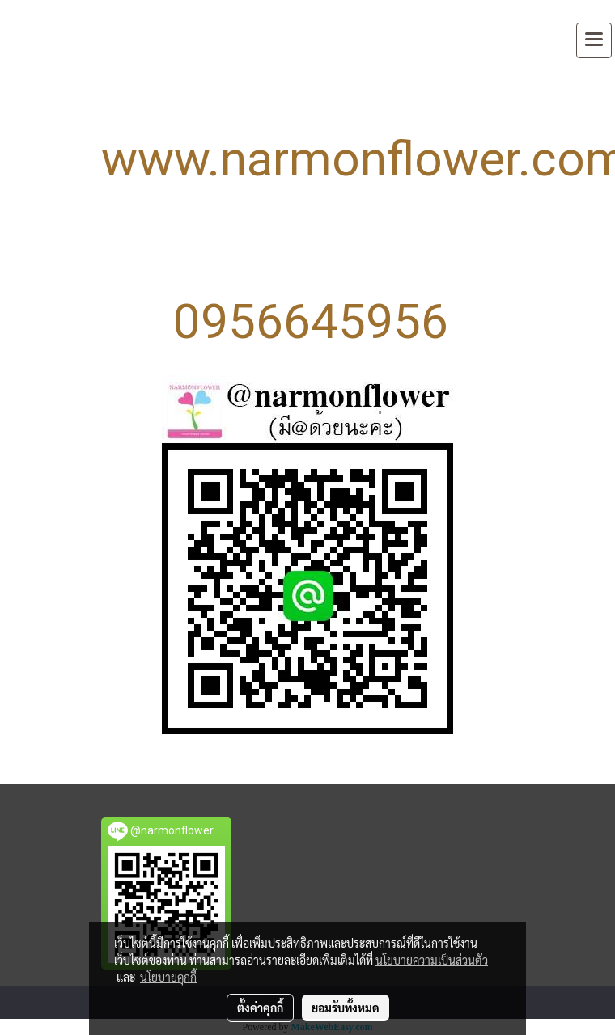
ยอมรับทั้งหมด (346, 1007)
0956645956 (310, 321)
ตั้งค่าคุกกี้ (260, 1007)
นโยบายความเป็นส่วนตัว (431, 960)
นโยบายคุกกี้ (168, 977)
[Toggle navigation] (594, 40)
